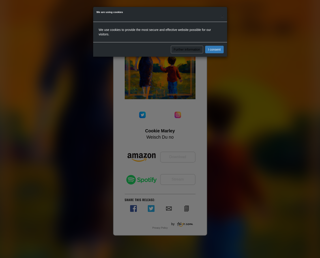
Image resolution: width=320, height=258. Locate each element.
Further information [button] (187, 49)
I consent (214, 49)
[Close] (222, 16)
